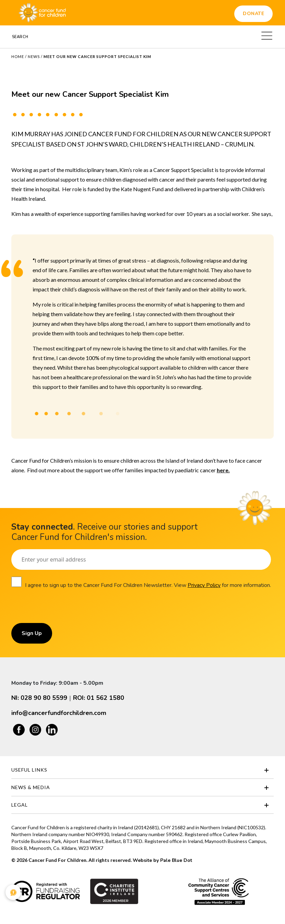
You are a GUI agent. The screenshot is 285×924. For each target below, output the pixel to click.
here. (223, 470)
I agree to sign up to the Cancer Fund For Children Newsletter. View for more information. (148, 585)
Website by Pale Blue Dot (162, 860)
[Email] (141, 559)
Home (17, 56)
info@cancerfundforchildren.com (58, 713)
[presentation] (63, 609)
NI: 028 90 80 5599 (39, 698)
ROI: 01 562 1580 (98, 698)
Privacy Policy (204, 585)
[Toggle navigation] (267, 34)
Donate (253, 13)
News (34, 56)
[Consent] (16, 582)
